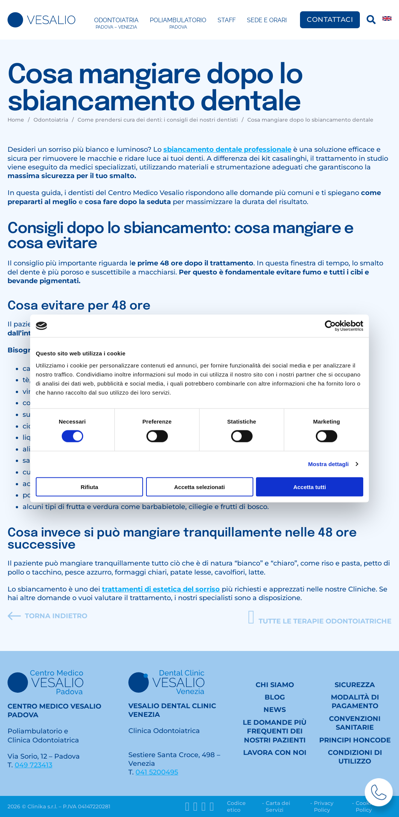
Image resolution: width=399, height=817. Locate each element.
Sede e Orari (267, 20)
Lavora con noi (274, 752)
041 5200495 (157, 772)
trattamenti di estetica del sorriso (161, 589)
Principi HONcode (355, 740)
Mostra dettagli (328, 464)
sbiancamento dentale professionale (227, 149)
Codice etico (236, 806)
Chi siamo (275, 685)
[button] (319, 617)
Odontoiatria (116, 23)
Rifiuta (89, 486)
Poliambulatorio (178, 23)
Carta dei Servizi (278, 806)
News (274, 710)
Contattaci (330, 19)
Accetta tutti (309, 486)
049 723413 (33, 765)
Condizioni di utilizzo (355, 756)
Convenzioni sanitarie (355, 723)
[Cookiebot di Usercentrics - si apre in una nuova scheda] (330, 326)
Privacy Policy (324, 806)
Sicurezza (355, 685)
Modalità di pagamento (355, 701)
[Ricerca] (371, 19)
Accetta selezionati (199, 486)
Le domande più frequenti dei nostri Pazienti (274, 731)
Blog (275, 697)
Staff (227, 20)
